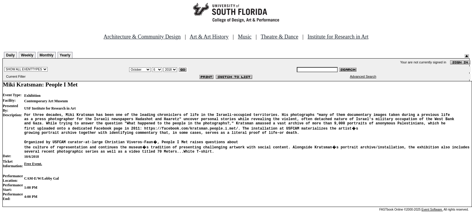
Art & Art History (209, 37)
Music (245, 37)
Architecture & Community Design (142, 37)
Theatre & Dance (279, 37)
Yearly (65, 55)
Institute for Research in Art (338, 37)
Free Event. (33, 169)
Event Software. (432, 215)
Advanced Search (363, 76)
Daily (10, 55)
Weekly (27, 55)
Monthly (47, 55)
